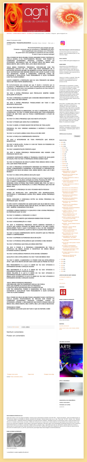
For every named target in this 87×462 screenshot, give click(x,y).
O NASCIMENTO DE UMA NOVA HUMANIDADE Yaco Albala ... (69, 237)
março (63, 151)
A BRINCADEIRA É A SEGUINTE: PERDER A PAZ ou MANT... (69, 172)
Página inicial (31, 374)
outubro (64, 165)
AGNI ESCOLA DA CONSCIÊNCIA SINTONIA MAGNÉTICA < (69, 199)
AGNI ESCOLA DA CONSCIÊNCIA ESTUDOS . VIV (69, 202)
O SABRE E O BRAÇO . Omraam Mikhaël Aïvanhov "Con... (69, 211)
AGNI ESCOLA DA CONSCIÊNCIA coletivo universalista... (69, 205)
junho (63, 157)
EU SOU (61, 279)
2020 (62, 267)
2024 (62, 271)
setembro (64, 163)
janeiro (63, 148)
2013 (62, 144)
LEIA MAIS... (62, 283)
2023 (62, 269)
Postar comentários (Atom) (17, 376)
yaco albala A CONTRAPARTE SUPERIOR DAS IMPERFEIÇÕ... (70, 246)
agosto (63, 161)
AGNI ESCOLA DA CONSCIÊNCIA (70, 190)
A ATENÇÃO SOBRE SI (65, 277)
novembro (64, 167)
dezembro (64, 169)
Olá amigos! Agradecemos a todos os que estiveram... (70, 184)
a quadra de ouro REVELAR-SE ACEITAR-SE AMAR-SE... (69, 256)
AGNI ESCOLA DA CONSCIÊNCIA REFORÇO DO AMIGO (69, 192)
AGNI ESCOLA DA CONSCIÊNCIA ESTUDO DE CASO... (69, 195)
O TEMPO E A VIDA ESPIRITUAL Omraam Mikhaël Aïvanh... (69, 230)
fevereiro (64, 150)
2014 (62, 146)
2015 (62, 259)
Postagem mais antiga (49, 374)
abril (63, 154)
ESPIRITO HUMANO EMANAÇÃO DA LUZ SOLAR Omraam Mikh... (70, 218)
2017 (62, 263)
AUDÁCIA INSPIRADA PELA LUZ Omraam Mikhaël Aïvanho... (69, 214)
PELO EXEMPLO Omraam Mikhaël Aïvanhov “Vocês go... (70, 221)
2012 (62, 142)
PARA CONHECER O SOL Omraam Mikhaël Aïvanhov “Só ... (70, 233)
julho (63, 159)
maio (63, 155)
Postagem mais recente (12, 374)
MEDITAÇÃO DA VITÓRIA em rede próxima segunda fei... (70, 175)
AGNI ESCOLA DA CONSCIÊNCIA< (70, 187)
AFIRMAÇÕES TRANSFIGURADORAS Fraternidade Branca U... (71, 208)
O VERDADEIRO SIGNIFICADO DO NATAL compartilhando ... (70, 181)
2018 (62, 265)
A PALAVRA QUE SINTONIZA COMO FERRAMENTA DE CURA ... (70, 249)
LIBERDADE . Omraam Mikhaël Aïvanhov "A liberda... (69, 227)
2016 (62, 261)
